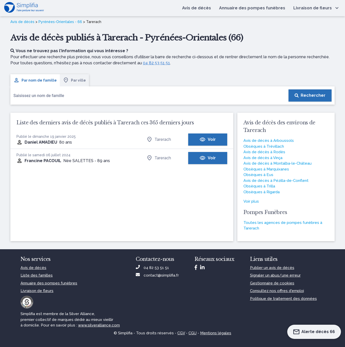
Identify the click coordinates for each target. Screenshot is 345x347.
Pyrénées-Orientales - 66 (60, 22)
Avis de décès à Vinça (262, 158)
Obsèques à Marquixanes (266, 169)
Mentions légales (215, 333)
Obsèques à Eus (258, 174)
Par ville (74, 80)
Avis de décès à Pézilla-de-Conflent (276, 180)
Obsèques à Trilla (259, 186)
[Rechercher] (310, 95)
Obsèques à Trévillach (263, 146)
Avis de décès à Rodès (264, 152)
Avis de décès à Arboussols (268, 140)
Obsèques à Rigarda (261, 192)
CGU (192, 333)
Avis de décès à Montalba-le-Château (277, 163)
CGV (181, 333)
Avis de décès (22, 22)
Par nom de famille (35, 80)
